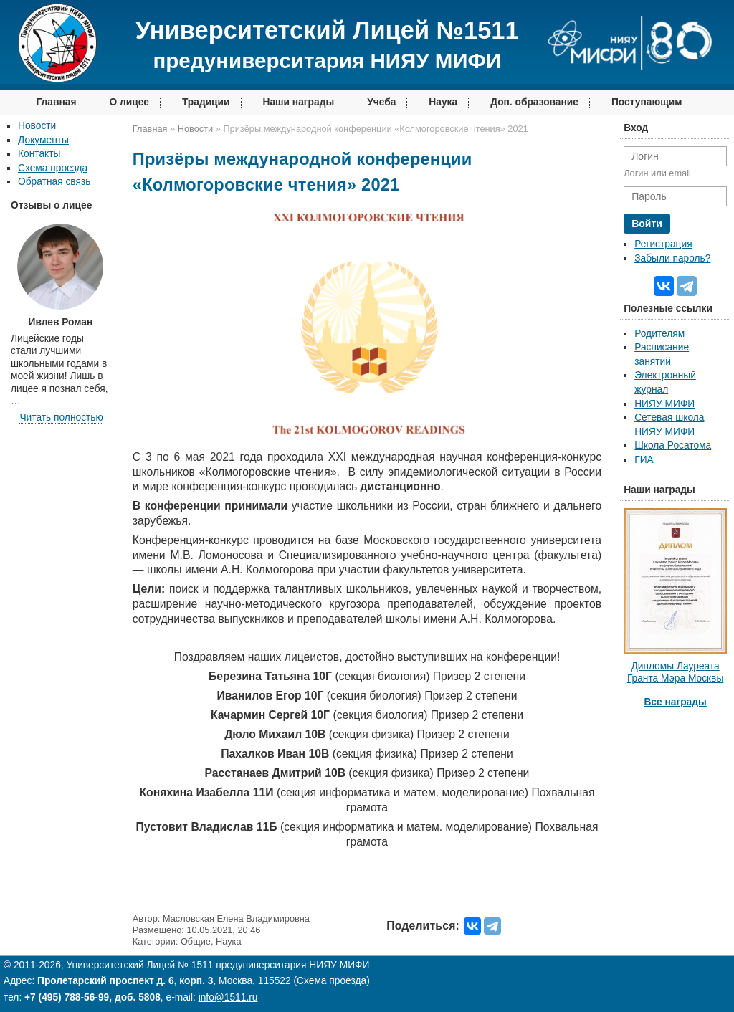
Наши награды (299, 102)
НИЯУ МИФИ (664, 403)
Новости (37, 125)
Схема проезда (52, 168)
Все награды (675, 702)
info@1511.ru (228, 997)
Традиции (206, 102)
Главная (56, 102)
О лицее (129, 102)
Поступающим (646, 102)
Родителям (659, 333)
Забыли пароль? (672, 258)
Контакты (39, 153)
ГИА (644, 459)
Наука (443, 102)
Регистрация (663, 244)
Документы (43, 140)
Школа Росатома (672, 445)
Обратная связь (54, 181)
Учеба (381, 102)
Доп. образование (534, 102)
